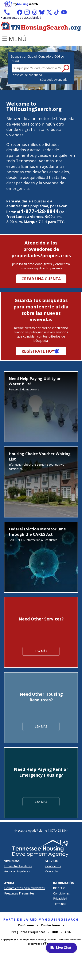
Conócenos (53, 866)
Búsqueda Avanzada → (55, 80)
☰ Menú (14, 39)
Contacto (51, 871)
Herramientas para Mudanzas (24, 888)
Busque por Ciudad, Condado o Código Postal (37, 58)
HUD (55, 932)
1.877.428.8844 (58, 830)
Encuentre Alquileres (18, 866)
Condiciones (61, 893)
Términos (59, 904)
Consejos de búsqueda (26, 75)
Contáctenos (50, 925)
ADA (68, 932)
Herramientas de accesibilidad (20, 18)
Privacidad (60, 898)
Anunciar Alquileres (17, 871)
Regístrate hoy (38, 351)
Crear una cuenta (41, 278)
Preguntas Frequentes (19, 893)
